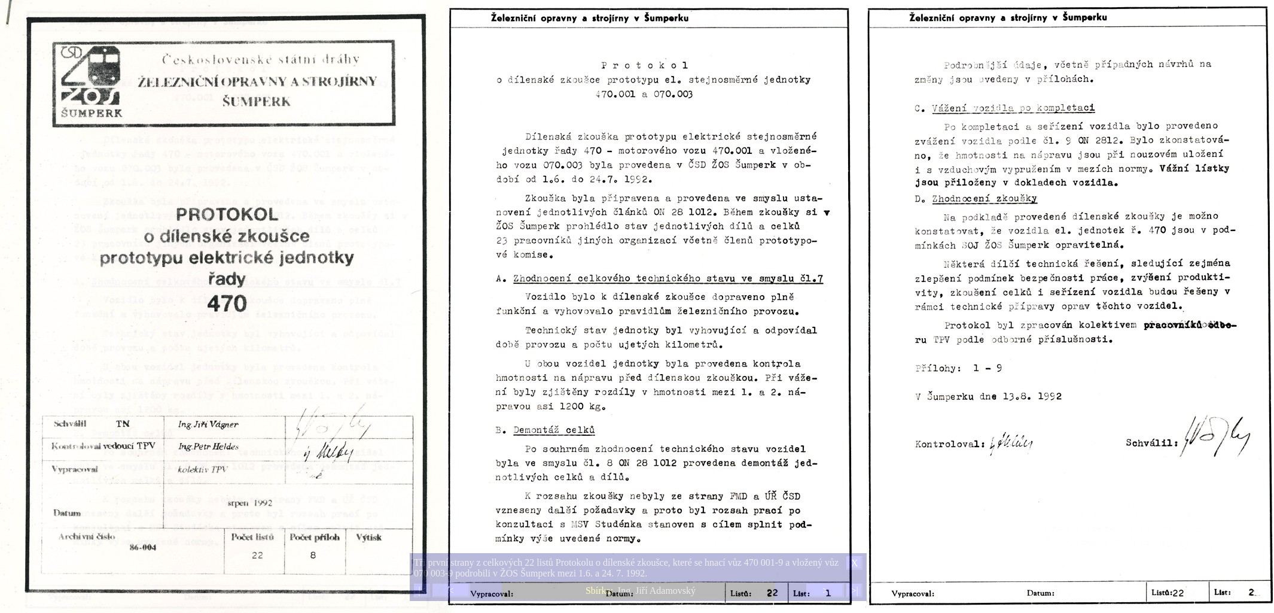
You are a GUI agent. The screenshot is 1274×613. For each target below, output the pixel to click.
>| (854, 590)
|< (421, 590)
